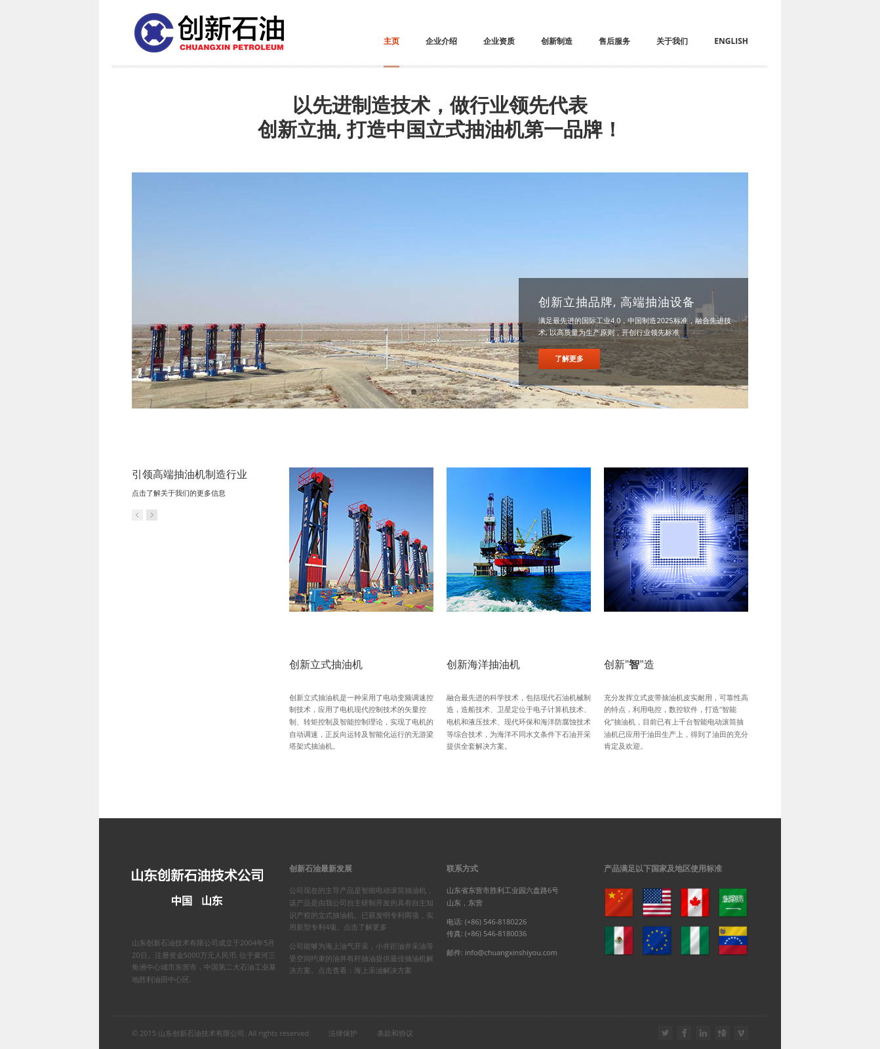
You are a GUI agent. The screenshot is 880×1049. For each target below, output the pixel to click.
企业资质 (499, 41)
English (731, 41)
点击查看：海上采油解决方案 (365, 970)
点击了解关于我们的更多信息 (179, 493)
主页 (391, 41)
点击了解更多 (365, 927)
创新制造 (556, 41)
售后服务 (614, 41)
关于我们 (672, 41)
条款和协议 (395, 1033)
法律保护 (343, 1033)
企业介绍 (441, 41)
